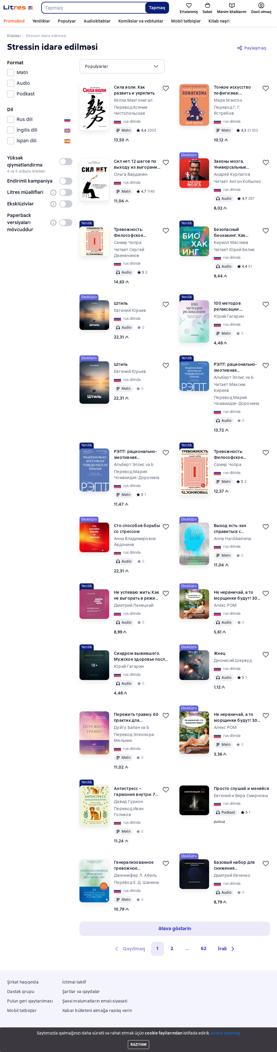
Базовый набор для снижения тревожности (234, 865)
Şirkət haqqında (23, 982)
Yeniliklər (41, 21)
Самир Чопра (127, 242)
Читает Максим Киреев (229, 387)
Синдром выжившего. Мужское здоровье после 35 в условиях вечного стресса (141, 656)
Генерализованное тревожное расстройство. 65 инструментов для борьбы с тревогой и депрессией (136, 865)
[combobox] (93, 7)
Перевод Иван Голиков (129, 811)
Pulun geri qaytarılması (30, 1001)
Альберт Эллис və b (234, 377)
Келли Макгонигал (133, 100)
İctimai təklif (74, 982)
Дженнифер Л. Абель (135, 875)
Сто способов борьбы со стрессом (137, 528)
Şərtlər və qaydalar (81, 991)
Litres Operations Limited (138, 1032)
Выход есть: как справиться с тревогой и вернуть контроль (235, 528)
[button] (227, 949)
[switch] (65, 161)
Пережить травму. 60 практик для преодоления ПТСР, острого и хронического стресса (137, 717)
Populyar (67, 21)
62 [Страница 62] (204, 948)
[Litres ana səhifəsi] (18, 7)
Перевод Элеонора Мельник (134, 737)
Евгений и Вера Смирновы (241, 795)
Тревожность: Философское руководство (128, 232)
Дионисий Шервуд (233, 660)
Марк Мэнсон (228, 100)
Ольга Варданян (131, 174)
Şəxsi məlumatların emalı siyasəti (94, 1001)
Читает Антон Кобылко (237, 181)
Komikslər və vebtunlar (140, 21)
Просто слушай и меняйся (241, 788)
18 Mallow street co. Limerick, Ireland (138, 1036)
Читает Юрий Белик (234, 249)
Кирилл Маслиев (231, 242)
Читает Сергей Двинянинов (129, 252)
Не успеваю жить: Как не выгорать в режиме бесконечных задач (137, 595)
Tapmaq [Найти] (157, 7)
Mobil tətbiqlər (186, 21)
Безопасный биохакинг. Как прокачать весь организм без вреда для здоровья (235, 232)
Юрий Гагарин (229, 316)
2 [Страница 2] (172, 948)
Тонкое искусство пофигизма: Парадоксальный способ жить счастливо (232, 90)
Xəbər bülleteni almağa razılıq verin (97, 1010)
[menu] (122, 66)
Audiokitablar (97, 21)
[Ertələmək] (166, 88)
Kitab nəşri (219, 21)
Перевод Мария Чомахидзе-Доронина (237, 400)
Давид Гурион (128, 801)
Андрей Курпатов (232, 174)
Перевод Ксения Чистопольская (131, 110)
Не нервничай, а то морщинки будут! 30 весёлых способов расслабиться (235, 595)
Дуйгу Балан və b (131, 727)
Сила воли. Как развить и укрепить (134, 90)
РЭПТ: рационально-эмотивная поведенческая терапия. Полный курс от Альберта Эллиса (237, 367)
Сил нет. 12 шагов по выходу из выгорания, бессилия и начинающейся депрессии (137, 164)
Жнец (219, 653)
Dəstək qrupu (20, 991)
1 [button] (157, 948)
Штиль (121, 303)
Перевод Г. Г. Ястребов (227, 110)
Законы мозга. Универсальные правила (230, 164)
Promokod (14, 21)
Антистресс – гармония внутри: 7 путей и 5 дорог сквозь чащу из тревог (134, 791)
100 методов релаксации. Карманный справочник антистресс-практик (235, 306)
